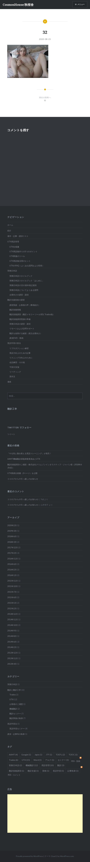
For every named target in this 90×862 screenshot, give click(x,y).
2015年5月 (12, 603)
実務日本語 (12, 271)
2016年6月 (12, 564)
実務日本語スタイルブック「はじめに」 (26, 280)
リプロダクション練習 (19, 348)
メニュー (81, 4)
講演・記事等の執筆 (16, 734)
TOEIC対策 (14, 367)
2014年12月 (12, 614)
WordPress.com (67, 856)
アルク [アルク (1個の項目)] (49, 760)
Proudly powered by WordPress (29, 856)
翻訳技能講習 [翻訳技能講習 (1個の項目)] (16, 771)
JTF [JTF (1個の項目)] (49, 754)
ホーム (10, 225)
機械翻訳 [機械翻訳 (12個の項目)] (32, 765)
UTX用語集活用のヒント (20, 261)
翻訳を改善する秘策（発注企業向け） (25, 333)
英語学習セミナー (17, 728)
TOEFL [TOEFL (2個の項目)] (60, 754)
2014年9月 (12, 630)
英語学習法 (12, 724)
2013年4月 (12, 664)
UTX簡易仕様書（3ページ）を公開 (22, 473)
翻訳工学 (12, 408)
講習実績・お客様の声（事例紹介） (24, 305)
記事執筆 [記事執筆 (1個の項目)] (73, 771)
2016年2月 (12, 569)
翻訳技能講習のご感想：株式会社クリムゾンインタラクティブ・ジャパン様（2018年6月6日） (44, 466)
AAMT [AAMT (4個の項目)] (13, 754)
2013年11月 (12, 658)
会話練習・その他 (17, 362)
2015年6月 (12, 597)
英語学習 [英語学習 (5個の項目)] (58, 771)
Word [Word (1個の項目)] (38, 760)
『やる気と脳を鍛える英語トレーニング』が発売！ (29, 453)
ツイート (11, 434)
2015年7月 (12, 592)
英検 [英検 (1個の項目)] (45, 771)
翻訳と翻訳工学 (14, 690)
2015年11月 (12, 581)
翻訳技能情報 (15, 310)
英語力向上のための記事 (20, 353)
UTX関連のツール (17, 256)
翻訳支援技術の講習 (16, 300)
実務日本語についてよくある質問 (23, 290)
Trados (12, 694)
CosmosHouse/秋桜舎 (18, 4)
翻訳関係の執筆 (16, 718)
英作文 (12, 376)
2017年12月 (12, 547)
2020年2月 (12, 525)
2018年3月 (12, 542)
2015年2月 (12, 608)
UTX (11, 699)
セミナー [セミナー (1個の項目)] (63, 760)
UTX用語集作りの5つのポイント (23, 251)
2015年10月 (12, 586)
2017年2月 (12, 553)
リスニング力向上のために (20, 357)
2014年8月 (12, 636)
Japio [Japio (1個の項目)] (38, 754)
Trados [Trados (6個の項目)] (13, 760)
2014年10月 (12, 625)
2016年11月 (12, 558)
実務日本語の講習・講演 (20, 324)
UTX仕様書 (14, 247)
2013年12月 (12, 653)
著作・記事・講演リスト (17, 236)
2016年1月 (12, 575)
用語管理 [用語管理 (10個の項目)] (47, 765)
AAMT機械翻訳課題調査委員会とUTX (23, 459)
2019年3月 (12, 531)
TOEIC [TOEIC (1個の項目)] (73, 754)
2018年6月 (12, 536)
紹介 (9, 230)
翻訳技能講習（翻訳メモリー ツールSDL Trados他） (32, 314)
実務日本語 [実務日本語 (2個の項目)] (15, 765)
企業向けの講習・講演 (19, 295)
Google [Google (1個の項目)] (26, 754)
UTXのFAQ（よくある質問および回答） (26, 265)
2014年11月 (12, 619)
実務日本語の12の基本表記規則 (23, 285)
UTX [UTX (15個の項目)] (26, 760)
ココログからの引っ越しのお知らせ (22, 479)
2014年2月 (12, 647)
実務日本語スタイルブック (20, 276)
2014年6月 (12, 642)
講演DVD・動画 (16, 338)
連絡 (9, 382)
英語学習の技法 (14, 343)
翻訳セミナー (15, 713)
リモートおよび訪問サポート (21, 328)
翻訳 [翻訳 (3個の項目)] (60, 765)
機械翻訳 (13, 709)
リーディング (15, 372)
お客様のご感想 (16, 704)
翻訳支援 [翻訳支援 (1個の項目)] (33, 771)
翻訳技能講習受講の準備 (20, 319)
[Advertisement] (45, 813)
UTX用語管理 (13, 241)
